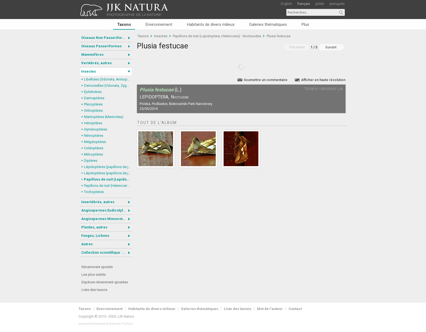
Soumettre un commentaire (265, 80)
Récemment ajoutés (97, 267)
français (303, 4)
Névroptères (93, 136)
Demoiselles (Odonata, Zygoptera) (108, 85)
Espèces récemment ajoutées (105, 282)
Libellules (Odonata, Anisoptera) (108, 79)
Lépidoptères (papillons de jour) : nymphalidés (108, 167)
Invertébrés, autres (97, 202)
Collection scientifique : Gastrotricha (106, 252)
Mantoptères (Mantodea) (103, 117)
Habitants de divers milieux (210, 24)
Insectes (88, 71)
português (337, 4)
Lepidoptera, (154, 97)
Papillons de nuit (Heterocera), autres (108, 186)
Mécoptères (93, 154)
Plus (305, 24)
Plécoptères (93, 104)
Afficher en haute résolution (323, 80)
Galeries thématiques (268, 24)
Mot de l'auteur (270, 309)
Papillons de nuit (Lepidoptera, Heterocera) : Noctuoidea (108, 179)
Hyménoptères (95, 129)
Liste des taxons (94, 290)
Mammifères (92, 54)
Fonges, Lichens (95, 236)
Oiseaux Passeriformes (101, 46)
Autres (87, 244)
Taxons (124, 24)
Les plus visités (94, 274)
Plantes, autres (94, 227)
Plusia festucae (278, 36)
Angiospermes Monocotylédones (106, 219)
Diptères (90, 161)
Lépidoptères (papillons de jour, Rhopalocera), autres (108, 173)
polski (319, 4)
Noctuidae (180, 97)
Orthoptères (93, 110)
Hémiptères (93, 123)
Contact (295, 309)
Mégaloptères (95, 142)
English (286, 4)
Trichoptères (94, 192)
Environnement (159, 24)
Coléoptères (93, 148)
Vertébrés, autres (96, 63)
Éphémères (93, 92)
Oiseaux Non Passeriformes (105, 38)
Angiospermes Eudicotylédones (106, 210)
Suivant (331, 47)
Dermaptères (94, 98)
